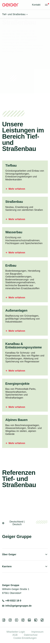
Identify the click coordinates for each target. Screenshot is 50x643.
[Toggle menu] (46, 4)
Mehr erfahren (15, 189)
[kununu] (36, 621)
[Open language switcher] (15, 523)
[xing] (23, 621)
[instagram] (11, 621)
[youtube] (17, 621)
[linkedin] (30, 621)
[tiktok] (43, 621)
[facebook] (4, 621)
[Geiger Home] (10, 4)
